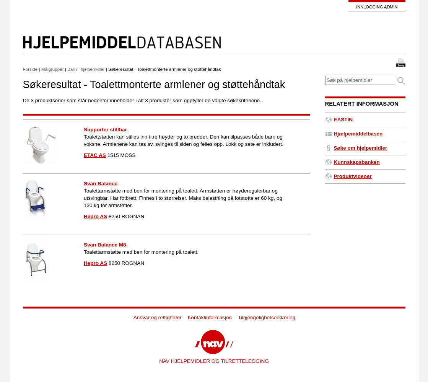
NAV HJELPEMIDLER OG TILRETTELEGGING (214, 361)
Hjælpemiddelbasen (354, 134)
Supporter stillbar (105, 129)
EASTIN (339, 119)
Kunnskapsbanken (352, 162)
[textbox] (360, 80)
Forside (30, 69)
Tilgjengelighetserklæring (266, 317)
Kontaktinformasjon (209, 317)
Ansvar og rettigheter (157, 317)
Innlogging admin (376, 7)
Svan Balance (100, 183)
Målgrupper (52, 69)
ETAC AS (95, 155)
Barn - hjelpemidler (86, 69)
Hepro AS (95, 216)
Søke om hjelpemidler (356, 148)
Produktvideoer (348, 176)
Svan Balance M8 (105, 245)
